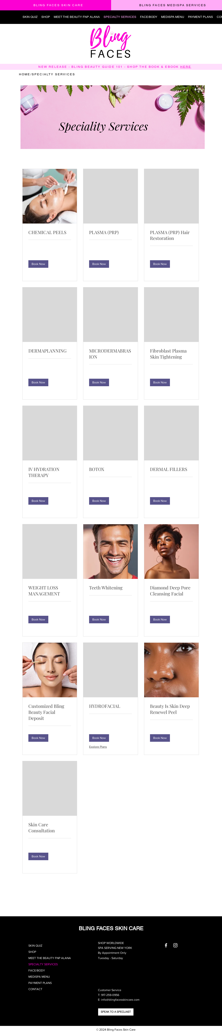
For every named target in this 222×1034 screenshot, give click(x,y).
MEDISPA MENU (39, 976)
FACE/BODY (36, 970)
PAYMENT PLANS (40, 982)
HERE (185, 67)
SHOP (32, 951)
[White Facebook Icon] (166, 945)
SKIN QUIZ (35, 945)
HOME (24, 74)
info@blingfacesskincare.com (120, 999)
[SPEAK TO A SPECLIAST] (116, 1012)
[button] (38, 264)
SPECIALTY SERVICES (43, 964)
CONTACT (35, 989)
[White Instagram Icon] (175, 945)
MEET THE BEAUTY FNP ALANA (49, 958)
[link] (49, 232)
